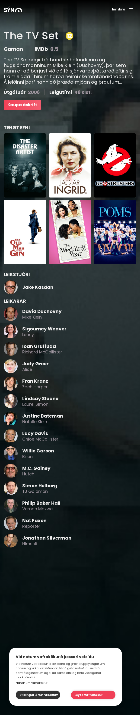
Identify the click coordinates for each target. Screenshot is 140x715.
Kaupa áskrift (22, 105)
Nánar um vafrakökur (32, 683)
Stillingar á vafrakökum (39, 695)
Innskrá (118, 9)
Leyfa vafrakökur (89, 695)
